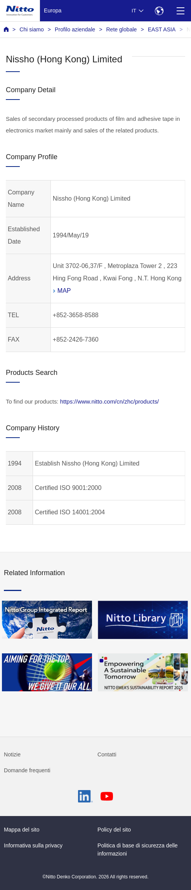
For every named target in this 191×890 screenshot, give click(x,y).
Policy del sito (114, 829)
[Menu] (180, 10)
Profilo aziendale (75, 29)
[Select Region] (159, 10)
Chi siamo (31, 29)
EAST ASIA (162, 29)
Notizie (12, 754)
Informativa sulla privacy (33, 845)
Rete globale (121, 29)
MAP (64, 290)
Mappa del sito (22, 829)
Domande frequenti (27, 770)
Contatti (106, 754)
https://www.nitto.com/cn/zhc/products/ (109, 401)
